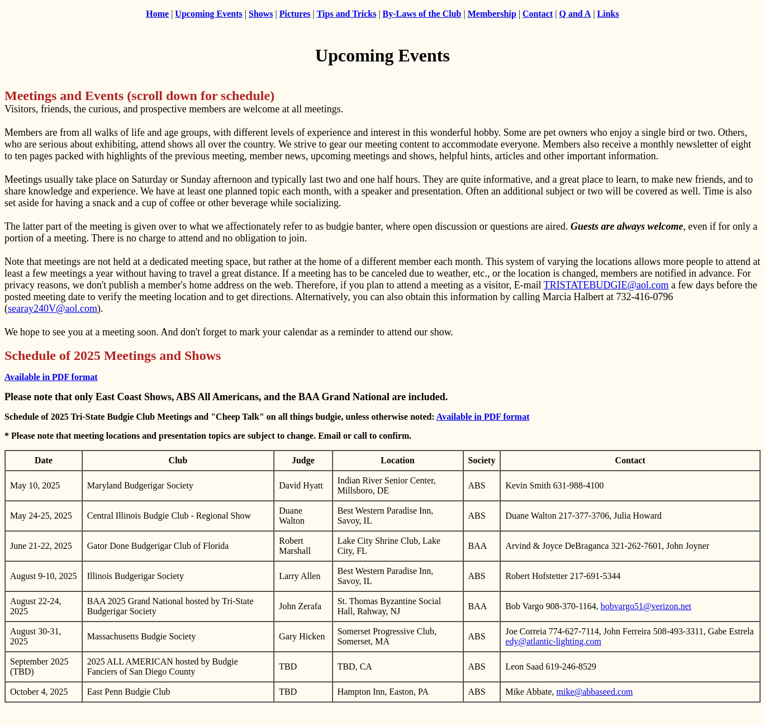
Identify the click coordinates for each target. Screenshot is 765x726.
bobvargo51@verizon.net (646, 606)
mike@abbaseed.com (595, 691)
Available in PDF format (51, 377)
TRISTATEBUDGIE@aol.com (606, 285)
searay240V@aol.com (52, 308)
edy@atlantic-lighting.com (553, 641)
